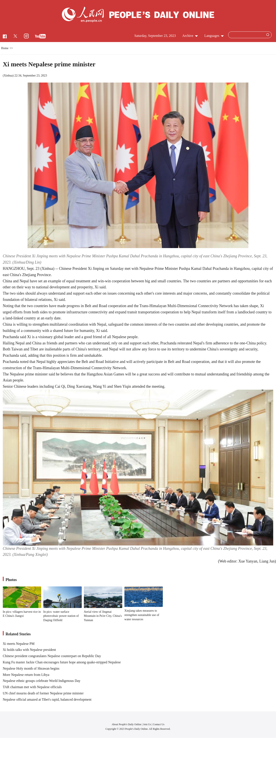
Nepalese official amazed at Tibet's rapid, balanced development (47, 699)
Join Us (147, 724)
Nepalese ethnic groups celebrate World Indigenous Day (41, 681)
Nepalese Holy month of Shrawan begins (31, 668)
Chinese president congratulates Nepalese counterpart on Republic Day (52, 656)
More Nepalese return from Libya (26, 675)
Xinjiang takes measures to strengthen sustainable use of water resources (141, 615)
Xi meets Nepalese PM (18, 643)
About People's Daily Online (126, 724)
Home (4, 48)
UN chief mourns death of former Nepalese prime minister (43, 693)
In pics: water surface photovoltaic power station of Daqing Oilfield (61, 616)
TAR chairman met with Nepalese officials (32, 687)
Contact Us (159, 724)
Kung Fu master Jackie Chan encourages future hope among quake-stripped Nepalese (62, 662)
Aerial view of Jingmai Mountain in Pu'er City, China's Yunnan (103, 616)
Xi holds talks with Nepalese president (29, 650)
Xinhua (8, 75)
